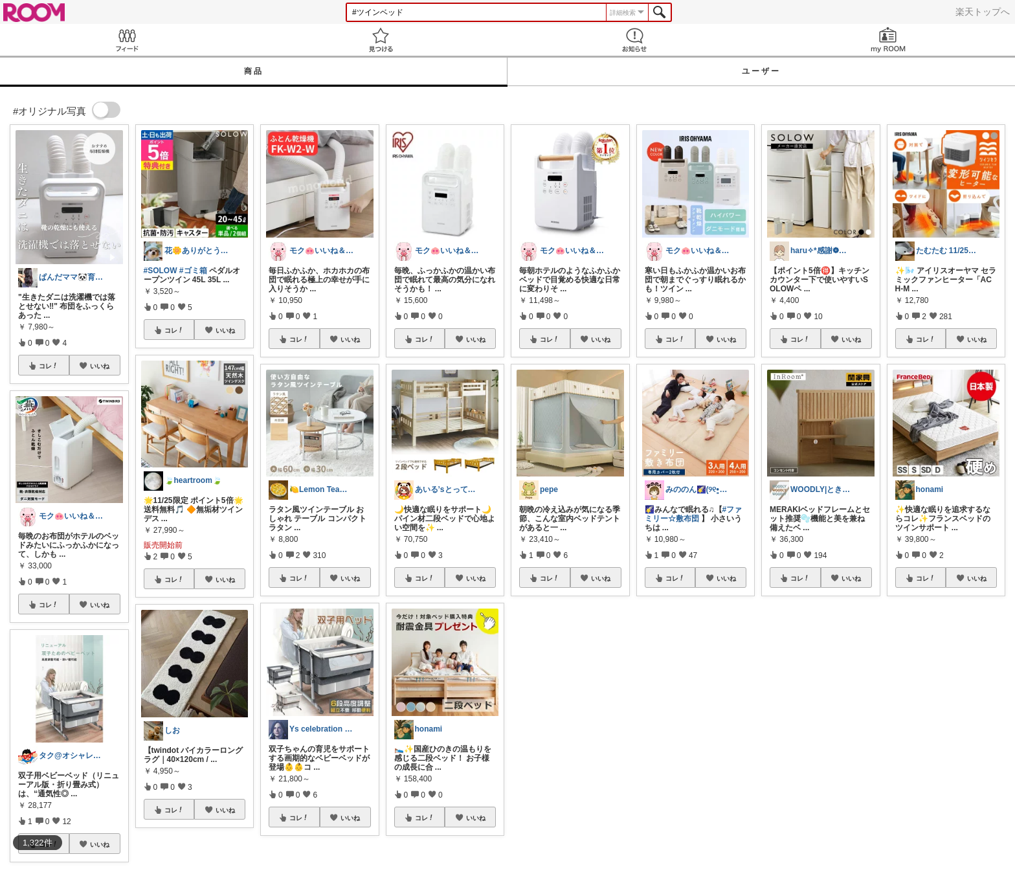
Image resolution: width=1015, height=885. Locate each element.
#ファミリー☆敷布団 (693, 514)
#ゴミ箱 (193, 270)
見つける (381, 40)
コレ (48, 366)
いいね (99, 366)
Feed (127, 40)
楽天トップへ (982, 11)
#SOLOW (160, 270)
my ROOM (888, 40)
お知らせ (634, 40)
